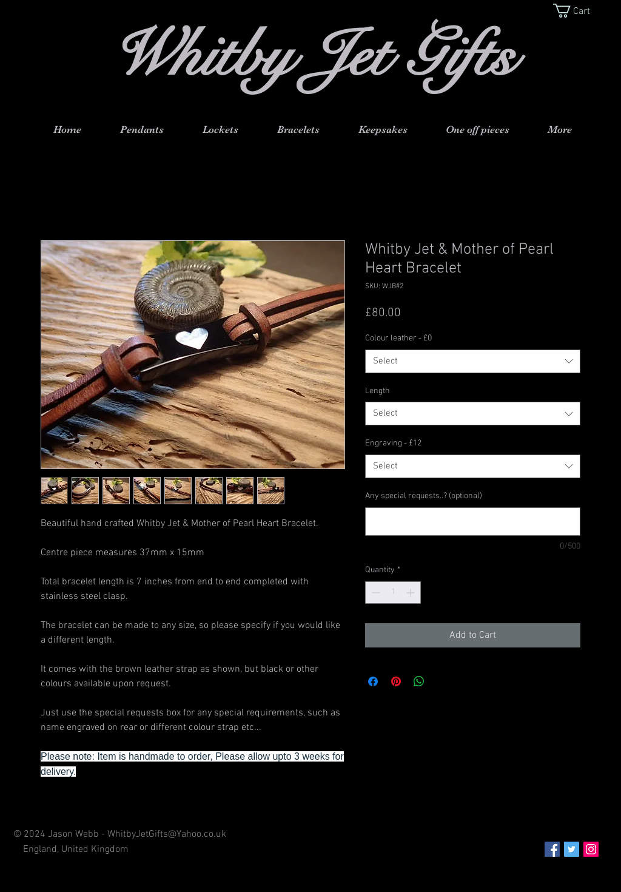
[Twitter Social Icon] (571, 849)
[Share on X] (442, 681)
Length (377, 391)
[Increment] (411, 592)
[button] (579, 11)
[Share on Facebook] (373, 681)
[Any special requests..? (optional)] (473, 521)
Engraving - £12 (393, 443)
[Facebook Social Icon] (552, 849)
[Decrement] (374, 592)
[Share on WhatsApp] (419, 681)
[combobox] (472, 361)
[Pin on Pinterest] (396, 681)
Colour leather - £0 (398, 338)
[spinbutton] (393, 592)
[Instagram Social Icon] (591, 849)
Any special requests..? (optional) (423, 496)
